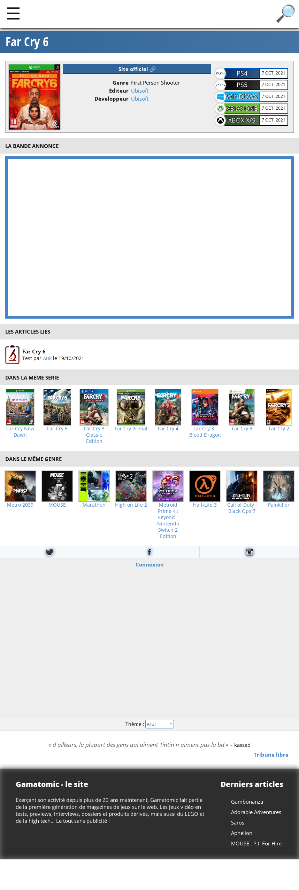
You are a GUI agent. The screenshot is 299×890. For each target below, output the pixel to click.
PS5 (242, 84)
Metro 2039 (20, 505)
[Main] (13, 13)
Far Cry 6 (27, 42)
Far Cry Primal (131, 429)
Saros (237, 822)
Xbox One (242, 108)
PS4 (242, 73)
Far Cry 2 (279, 429)
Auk (47, 357)
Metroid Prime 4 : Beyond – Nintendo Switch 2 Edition (168, 520)
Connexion (150, 564)
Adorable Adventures (256, 812)
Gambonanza (247, 801)
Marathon (94, 505)
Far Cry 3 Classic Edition (94, 435)
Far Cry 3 (242, 429)
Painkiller (279, 505)
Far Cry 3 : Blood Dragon (205, 432)
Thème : (149, 723)
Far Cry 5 (57, 429)
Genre (121, 82)
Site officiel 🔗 (137, 68)
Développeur (111, 98)
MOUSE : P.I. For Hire (256, 843)
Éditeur (119, 90)
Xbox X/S (241, 120)
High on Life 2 (131, 505)
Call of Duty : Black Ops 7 (242, 508)
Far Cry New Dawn (20, 432)
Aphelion (241, 832)
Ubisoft (139, 90)
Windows (242, 96)
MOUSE (57, 505)
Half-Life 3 (205, 505)
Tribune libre (271, 754)
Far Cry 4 (168, 429)
